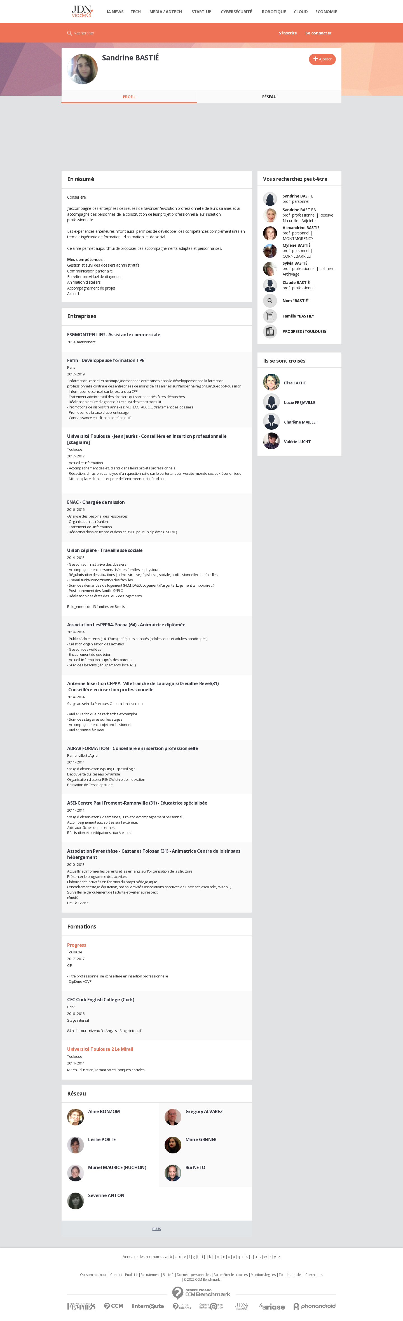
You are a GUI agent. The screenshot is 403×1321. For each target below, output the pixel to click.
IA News (115, 11)
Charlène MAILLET (301, 422)
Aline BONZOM (104, 1111)
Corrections (314, 1275)
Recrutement (150, 1275)
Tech (135, 11)
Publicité (131, 1275)
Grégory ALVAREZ (204, 1111)
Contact (116, 1275)
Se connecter (318, 33)
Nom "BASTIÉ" (296, 300)
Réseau (269, 96)
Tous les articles (290, 1275)
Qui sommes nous (93, 1275)
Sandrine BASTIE (298, 196)
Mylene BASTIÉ (297, 245)
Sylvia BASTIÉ (295, 263)
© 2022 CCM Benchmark (202, 1280)
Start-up (201, 11)
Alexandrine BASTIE (301, 227)
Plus (156, 1228)
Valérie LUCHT (297, 441)
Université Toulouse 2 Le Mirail (100, 1049)
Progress (76, 945)
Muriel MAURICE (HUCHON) (117, 1167)
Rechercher (84, 33)
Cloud (301, 11)
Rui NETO (195, 1167)
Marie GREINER (201, 1139)
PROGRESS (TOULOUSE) (304, 331)
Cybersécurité (236, 11)
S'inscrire (288, 33)
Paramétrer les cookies (231, 1275)
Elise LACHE (295, 383)
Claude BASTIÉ (296, 282)
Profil (129, 96)
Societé (168, 1275)
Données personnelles (193, 1275)
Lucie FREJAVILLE (299, 402)
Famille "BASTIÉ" (298, 316)
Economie (326, 11)
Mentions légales (263, 1275)
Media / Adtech (165, 11)
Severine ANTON (106, 1195)
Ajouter (325, 59)
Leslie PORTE (102, 1139)
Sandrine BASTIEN (299, 209)
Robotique (274, 11)
